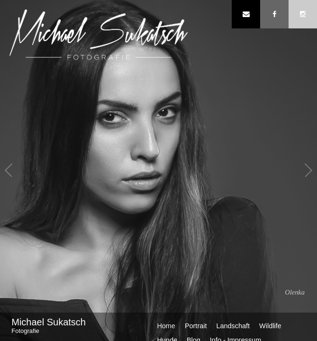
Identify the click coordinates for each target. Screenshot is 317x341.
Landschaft (233, 326)
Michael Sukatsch (68, 326)
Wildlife (270, 326)
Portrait (196, 326)
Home (166, 326)
